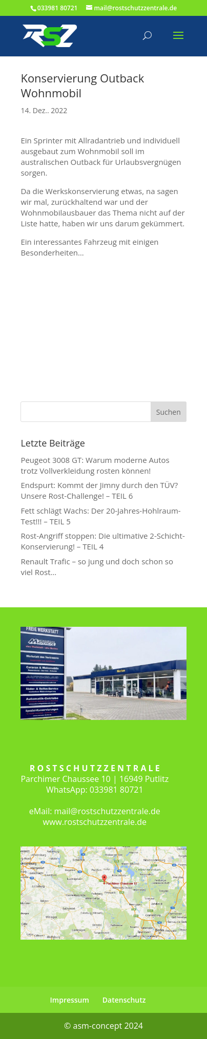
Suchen (168, 412)
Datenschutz (124, 1000)
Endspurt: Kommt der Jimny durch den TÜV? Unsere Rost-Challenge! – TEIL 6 (99, 490)
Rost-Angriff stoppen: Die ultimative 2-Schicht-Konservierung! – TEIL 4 (102, 541)
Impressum (69, 1000)
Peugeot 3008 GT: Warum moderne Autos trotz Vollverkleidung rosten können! (94, 465)
